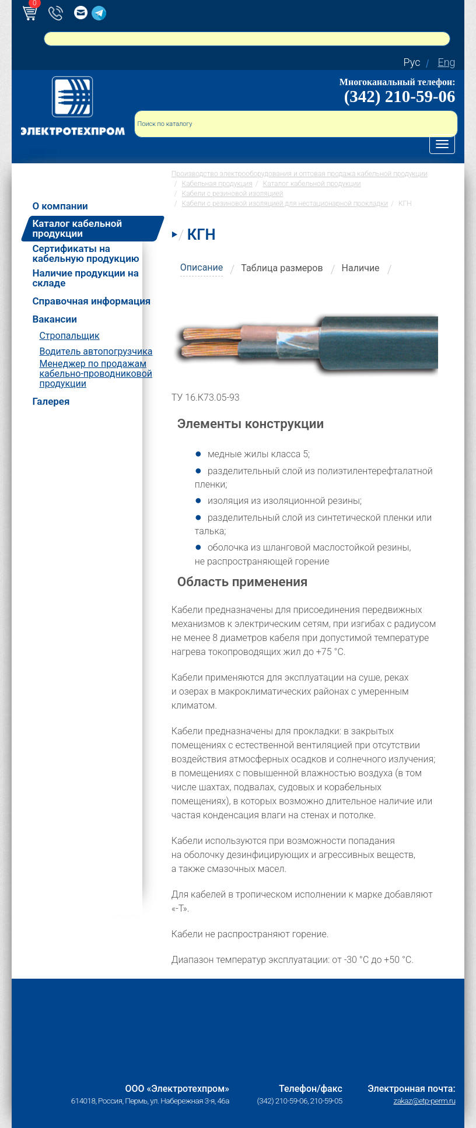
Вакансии (54, 319)
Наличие (361, 268)
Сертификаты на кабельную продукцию (85, 254)
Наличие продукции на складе (85, 278)
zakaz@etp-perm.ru (425, 1100)
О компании (60, 206)
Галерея (50, 402)
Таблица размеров (282, 268)
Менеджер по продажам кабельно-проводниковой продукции (95, 373)
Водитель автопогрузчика (95, 351)
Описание (201, 267)
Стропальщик (69, 336)
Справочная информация (91, 301)
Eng (446, 62)
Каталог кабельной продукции (77, 228)
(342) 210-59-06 (400, 96)
